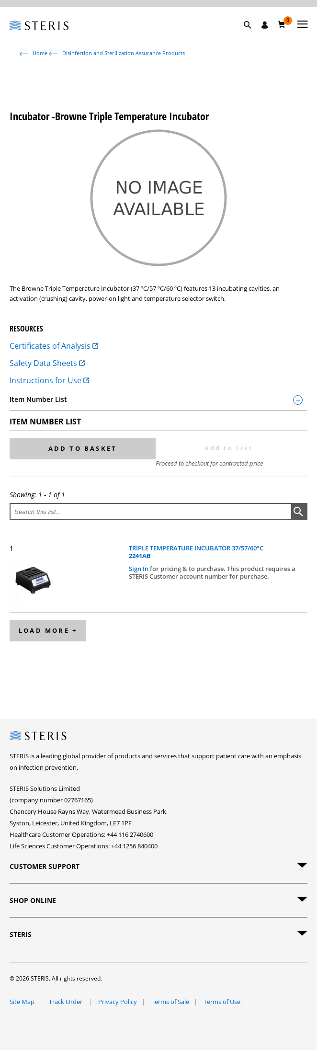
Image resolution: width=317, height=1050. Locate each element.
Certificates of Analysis (54, 346)
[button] (252, 36)
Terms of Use (222, 1001)
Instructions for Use (49, 380)
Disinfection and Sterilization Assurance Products (123, 53)
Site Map (22, 1001)
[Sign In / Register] (264, 25)
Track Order (66, 1001)
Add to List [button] (228, 448)
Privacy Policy (117, 1001)
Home (40, 53)
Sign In (139, 568)
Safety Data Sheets (47, 363)
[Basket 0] (282, 24)
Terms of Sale (170, 1001)
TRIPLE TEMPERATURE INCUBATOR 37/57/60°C (196, 552)
